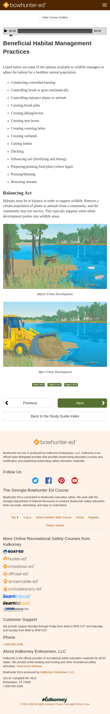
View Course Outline (55, 17)
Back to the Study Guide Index (55, 416)
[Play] (5, 30)
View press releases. (30, 666)
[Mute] (11, 35)
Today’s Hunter (55, 525)
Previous (30, 403)
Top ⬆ (15, 517)
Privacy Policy (62, 704)
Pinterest (61, 480)
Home (80, 517)
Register (93, 517)
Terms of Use (82, 704)
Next (80, 403)
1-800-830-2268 (13, 644)
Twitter (35, 480)
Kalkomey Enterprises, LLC (57, 672)
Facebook (48, 480)
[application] (55, 31)
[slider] (55, 31)
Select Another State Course (53, 517)
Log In (27, 517)
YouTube (74, 480)
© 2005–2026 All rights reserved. (37, 704)
